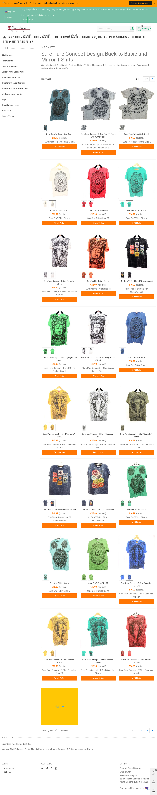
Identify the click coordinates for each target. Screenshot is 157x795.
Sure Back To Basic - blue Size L (59, 134)
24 (138, 79)
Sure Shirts (6, 110)
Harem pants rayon (10, 66)
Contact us (138, 37)
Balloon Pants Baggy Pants (13, 72)
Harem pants (7, 61)
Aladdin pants (7, 55)
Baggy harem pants (20, 37)
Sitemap (7, 772)
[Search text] (113, 28)
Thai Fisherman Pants (11, 77)
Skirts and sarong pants (12, 94)
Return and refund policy (18, 42)
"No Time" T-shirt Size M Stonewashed (137, 281)
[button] (31, 20)
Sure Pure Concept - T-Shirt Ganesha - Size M (59, 282)
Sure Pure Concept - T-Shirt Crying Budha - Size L (59, 359)
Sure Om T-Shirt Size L (136, 358)
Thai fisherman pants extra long (15, 88)
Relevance (47, 79)
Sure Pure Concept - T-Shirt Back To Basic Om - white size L (98, 135)
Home (5, 48)
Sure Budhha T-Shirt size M (98, 281)
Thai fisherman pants (66, 37)
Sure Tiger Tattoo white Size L (136, 134)
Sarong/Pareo (8, 116)
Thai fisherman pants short (13, 83)
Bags (4, 99)
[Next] (152, 78)
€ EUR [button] (9, 17)
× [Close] (154, 3)
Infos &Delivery (118, 37)
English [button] (10, 11)
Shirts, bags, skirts (93, 37)
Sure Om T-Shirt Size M (59, 211)
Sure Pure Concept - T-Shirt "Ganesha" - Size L (59, 435)
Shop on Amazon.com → (140, 3)
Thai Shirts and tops (10, 105)
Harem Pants (42, 37)
